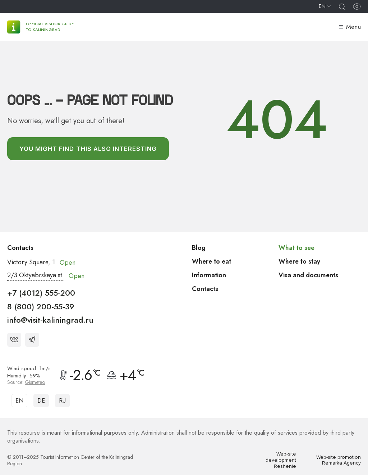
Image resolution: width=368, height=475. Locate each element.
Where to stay (300, 261)
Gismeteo (35, 382)
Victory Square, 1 (31, 262)
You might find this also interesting (88, 148)
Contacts (205, 288)
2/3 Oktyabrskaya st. (35, 276)
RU (62, 400)
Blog (199, 247)
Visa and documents (309, 275)
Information (209, 275)
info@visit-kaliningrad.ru (50, 320)
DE (41, 400)
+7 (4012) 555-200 (41, 293)
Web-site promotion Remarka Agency (338, 460)
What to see (297, 247)
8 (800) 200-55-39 (40, 306)
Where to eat (212, 261)
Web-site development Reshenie (281, 461)
